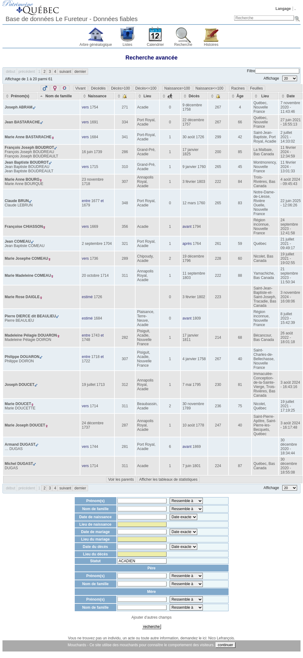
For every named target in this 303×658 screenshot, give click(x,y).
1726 (98, 297)
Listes (127, 44)
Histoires (211, 44)
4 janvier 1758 (194, 359)
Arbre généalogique (95, 44)
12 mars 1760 (193, 203)
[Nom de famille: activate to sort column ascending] (58, 96)
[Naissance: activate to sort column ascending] (97, 96)
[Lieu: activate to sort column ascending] (147, 96)
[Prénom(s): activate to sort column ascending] (20, 96)
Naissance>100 (177, 88)
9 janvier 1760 (194, 167)
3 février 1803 (193, 181)
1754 (94, 107)
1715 (94, 167)
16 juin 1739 (92, 152)
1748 (86, 340)
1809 (197, 318)
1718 (95, 357)
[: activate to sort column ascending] (125, 96)
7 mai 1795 (191, 384)
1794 (197, 226)
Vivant (80, 88)
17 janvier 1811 (190, 337)
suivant (65, 71)
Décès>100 (120, 88)
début (10, 71)
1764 (197, 243)
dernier (80, 71)
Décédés (98, 88)
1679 (86, 205)
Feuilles (256, 88)
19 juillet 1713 (93, 384)
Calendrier (155, 44)
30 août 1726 (193, 137)
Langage (283, 9)
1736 (94, 258)
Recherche (183, 44)
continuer (225, 645)
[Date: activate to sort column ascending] (290, 96)
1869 (197, 446)
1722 (86, 361)
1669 (94, 226)
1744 (94, 446)
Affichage (280, 78)
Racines (238, 88)
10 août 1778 (193, 425)
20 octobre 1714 (95, 275)
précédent (26, 71)
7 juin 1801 (191, 466)
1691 (94, 122)
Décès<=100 (145, 88)
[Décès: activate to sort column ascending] (194, 96)
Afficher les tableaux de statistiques (168, 479)
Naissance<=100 (209, 88)
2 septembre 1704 (97, 243)
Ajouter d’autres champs (151, 617)
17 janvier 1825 (190, 152)
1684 (94, 137)
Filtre (273, 71)
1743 (95, 335)
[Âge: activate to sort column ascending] (240, 96)
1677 (95, 201)
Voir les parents (121, 479)
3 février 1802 (193, 297)
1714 (94, 406)
